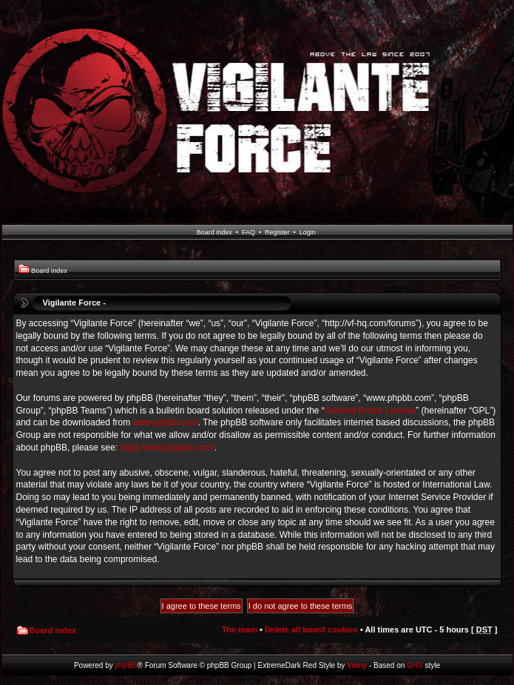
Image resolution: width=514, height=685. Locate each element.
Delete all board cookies (311, 629)
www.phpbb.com (165, 422)
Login (308, 232)
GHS (415, 665)
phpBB (126, 665)
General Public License (370, 410)
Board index (214, 232)
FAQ (248, 232)
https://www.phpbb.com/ (167, 447)
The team (239, 629)
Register (277, 232)
